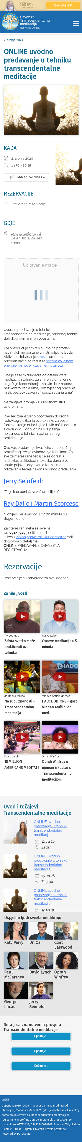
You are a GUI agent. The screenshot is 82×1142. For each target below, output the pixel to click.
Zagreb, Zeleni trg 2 (26, 233)
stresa (41, 357)
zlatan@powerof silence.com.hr (41, 537)
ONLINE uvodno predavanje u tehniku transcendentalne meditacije (50, 828)
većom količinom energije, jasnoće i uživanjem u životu (38, 363)
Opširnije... (41, 1036)
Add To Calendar (26, 177)
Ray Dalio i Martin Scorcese (41, 503)
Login (5, 1099)
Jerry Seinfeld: (23, 481)
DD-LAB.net (24, 1133)
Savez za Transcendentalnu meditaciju (35, 20)
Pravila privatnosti (56, 1129)
